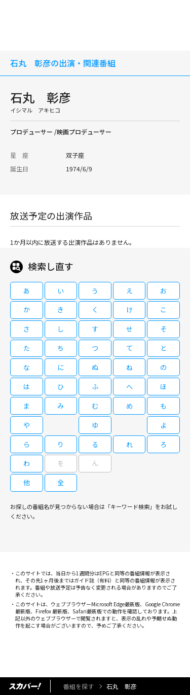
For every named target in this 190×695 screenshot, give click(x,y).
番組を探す (78, 686)
